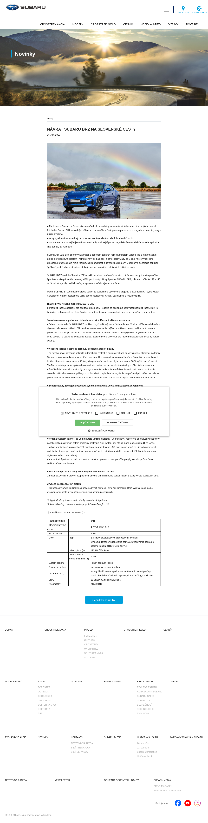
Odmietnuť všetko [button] (117, 422)
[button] (104, 430)
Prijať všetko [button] (87, 422)
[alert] (104, 411)
